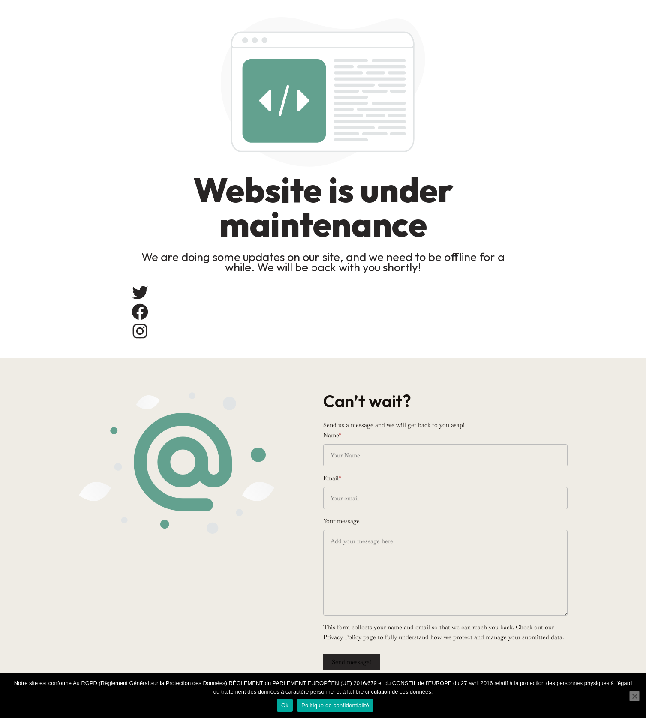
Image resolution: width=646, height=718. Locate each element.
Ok (284, 705)
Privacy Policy (342, 637)
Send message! (351, 662)
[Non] (634, 696)
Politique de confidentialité (335, 705)
